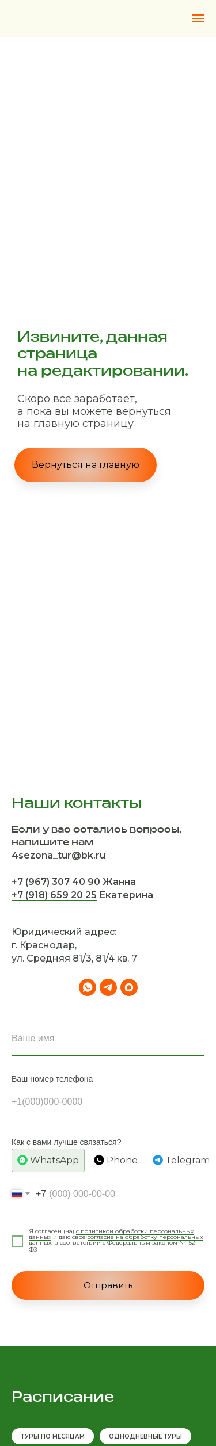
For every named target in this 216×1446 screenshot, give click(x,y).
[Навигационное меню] (198, 18)
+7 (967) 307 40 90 (56, 881)
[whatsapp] (87, 987)
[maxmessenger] (129, 987)
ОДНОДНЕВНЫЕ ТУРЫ (145, 1436)
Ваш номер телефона (52, 1078)
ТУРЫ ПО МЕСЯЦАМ (53, 1436)
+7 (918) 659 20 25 (54, 895)
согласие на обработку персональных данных (116, 1239)
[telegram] (108, 987)
